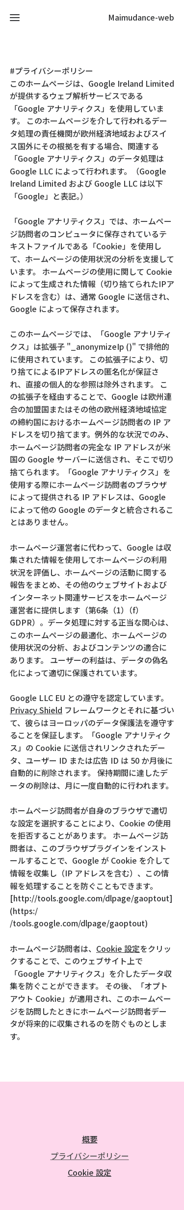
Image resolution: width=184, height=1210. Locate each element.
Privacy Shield (36, 710)
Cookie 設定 (118, 948)
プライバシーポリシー (90, 1156)
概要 (90, 1139)
